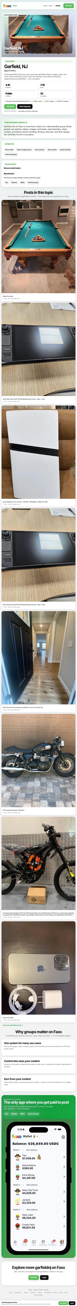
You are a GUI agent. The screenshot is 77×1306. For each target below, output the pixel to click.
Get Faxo (68, 6)
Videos (40, 1292)
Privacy (46, 1290)
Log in (50, 6)
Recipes (55, 1292)
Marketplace (48, 1292)
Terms (41, 1290)
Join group (10, 106)
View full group (24, 106)
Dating (26, 1292)
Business (32, 1292)
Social (11, 1292)
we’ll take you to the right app (28, 111)
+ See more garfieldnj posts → (12, 1025)
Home (45, 6)
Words (66, 1292)
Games (61, 1292)
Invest (58, 6)
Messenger (18, 1292)
